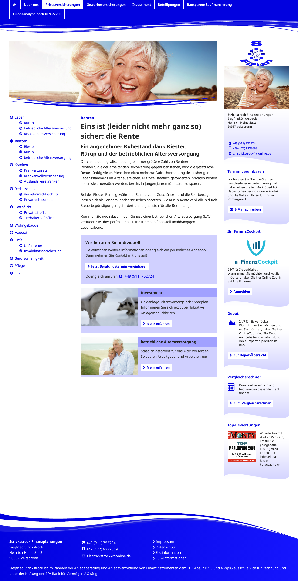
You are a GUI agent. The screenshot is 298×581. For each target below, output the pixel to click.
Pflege (20, 265)
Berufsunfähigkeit (29, 258)
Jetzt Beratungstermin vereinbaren (117, 266)
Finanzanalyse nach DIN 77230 (37, 14)
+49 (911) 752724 (136, 276)
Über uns (31, 4)
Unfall (19, 240)
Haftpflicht (23, 206)
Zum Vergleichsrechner (250, 403)
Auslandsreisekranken (41, 181)
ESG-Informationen (171, 558)
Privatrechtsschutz (38, 199)
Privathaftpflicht (37, 212)
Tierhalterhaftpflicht (40, 217)
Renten (21, 141)
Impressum (165, 541)
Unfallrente (33, 245)
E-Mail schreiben (245, 209)
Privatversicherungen (62, 4)
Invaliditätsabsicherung (42, 250)
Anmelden (240, 291)
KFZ (18, 273)
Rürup (29, 122)
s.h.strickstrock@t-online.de (250, 153)
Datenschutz (166, 547)
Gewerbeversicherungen (106, 4)
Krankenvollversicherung (44, 175)
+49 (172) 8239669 (243, 148)
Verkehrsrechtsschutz (41, 194)
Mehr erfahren (156, 323)
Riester (29, 146)
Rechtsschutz (25, 188)
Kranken (21, 164)
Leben (19, 117)
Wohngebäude (26, 225)
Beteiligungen (169, 4)
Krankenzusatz (35, 170)
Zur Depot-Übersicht (248, 355)
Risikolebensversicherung (44, 133)
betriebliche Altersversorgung (48, 128)
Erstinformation (168, 552)
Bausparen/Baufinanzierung (209, 4)
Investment (141, 4)
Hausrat (21, 232)
